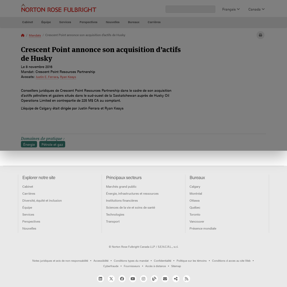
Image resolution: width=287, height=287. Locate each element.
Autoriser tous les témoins (90, 46)
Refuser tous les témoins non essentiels (203, 46)
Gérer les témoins (145, 46)
